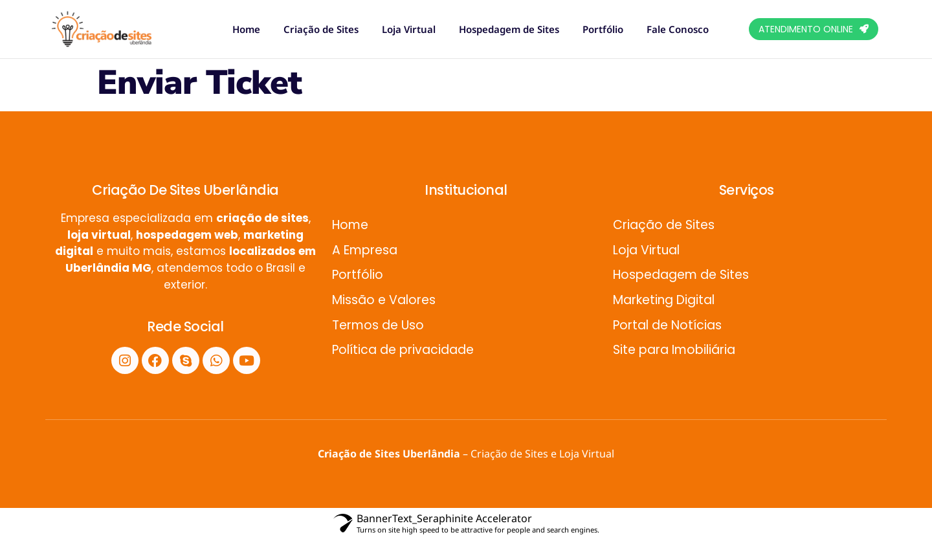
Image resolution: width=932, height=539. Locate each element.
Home (246, 29)
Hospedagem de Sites (509, 29)
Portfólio (602, 29)
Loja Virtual (409, 29)
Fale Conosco (678, 29)
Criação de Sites (321, 29)
